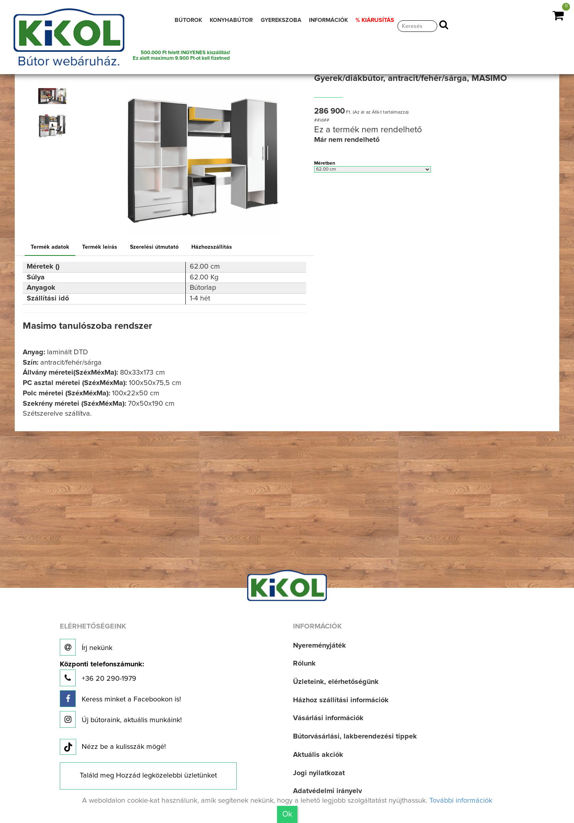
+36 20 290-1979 (102, 674)
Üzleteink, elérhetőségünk (336, 682)
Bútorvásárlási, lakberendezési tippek (355, 736)
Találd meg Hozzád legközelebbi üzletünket (148, 775)
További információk (460, 800)
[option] (55, 96)
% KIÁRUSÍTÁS (375, 20)
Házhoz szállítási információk (341, 700)
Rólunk (304, 663)
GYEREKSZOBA (281, 20)
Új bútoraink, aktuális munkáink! (121, 719)
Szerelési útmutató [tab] (154, 247)
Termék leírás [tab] (99, 247)
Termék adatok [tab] (50, 247)
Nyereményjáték (319, 645)
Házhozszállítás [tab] (211, 247)
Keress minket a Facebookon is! (120, 698)
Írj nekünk (86, 647)
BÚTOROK (188, 20)
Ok (287, 814)
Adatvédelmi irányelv (327, 791)
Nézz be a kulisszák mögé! (113, 747)
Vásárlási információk (328, 718)
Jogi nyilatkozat (319, 773)
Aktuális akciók (318, 754)
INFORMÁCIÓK (328, 20)
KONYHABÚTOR (231, 20)
